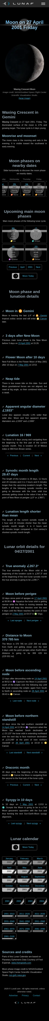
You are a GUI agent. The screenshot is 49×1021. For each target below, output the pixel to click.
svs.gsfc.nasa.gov (17, 975)
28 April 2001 (38, 691)
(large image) (24, 98)
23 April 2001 (24, 343)
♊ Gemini (41, 315)
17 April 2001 (40, 598)
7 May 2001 (23, 365)
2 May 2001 (18, 614)
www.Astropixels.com (21, 963)
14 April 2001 (41, 679)
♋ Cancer (42, 319)
